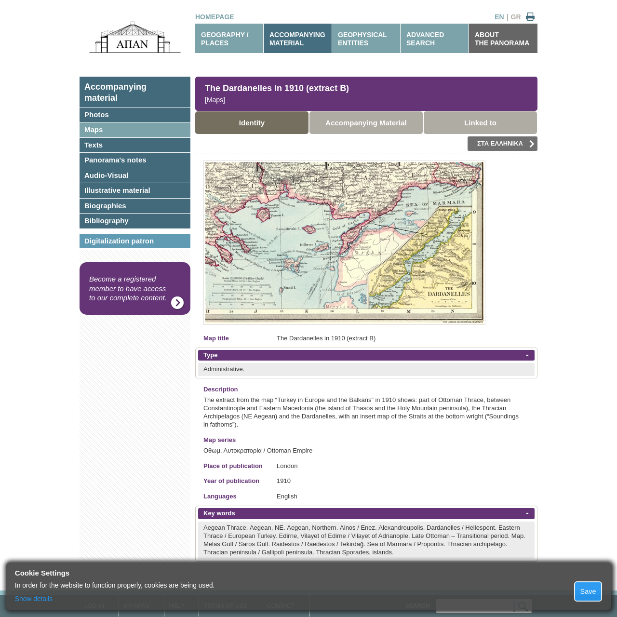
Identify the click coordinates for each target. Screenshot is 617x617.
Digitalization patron (119, 241)
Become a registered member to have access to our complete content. (128, 288)
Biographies (105, 205)
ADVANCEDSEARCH (425, 39)
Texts (93, 145)
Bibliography (106, 220)
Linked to (480, 123)
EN (499, 17)
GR (516, 17)
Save (588, 591)
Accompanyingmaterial (115, 92)
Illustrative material (117, 190)
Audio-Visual (106, 175)
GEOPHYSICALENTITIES (362, 39)
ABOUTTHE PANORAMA (502, 39)
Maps (93, 129)
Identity (252, 123)
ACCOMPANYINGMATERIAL (297, 39)
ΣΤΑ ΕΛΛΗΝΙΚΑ (506, 144)
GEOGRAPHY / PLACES (225, 39)
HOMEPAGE (214, 17)
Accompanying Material (365, 123)
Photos (96, 114)
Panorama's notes (115, 160)
